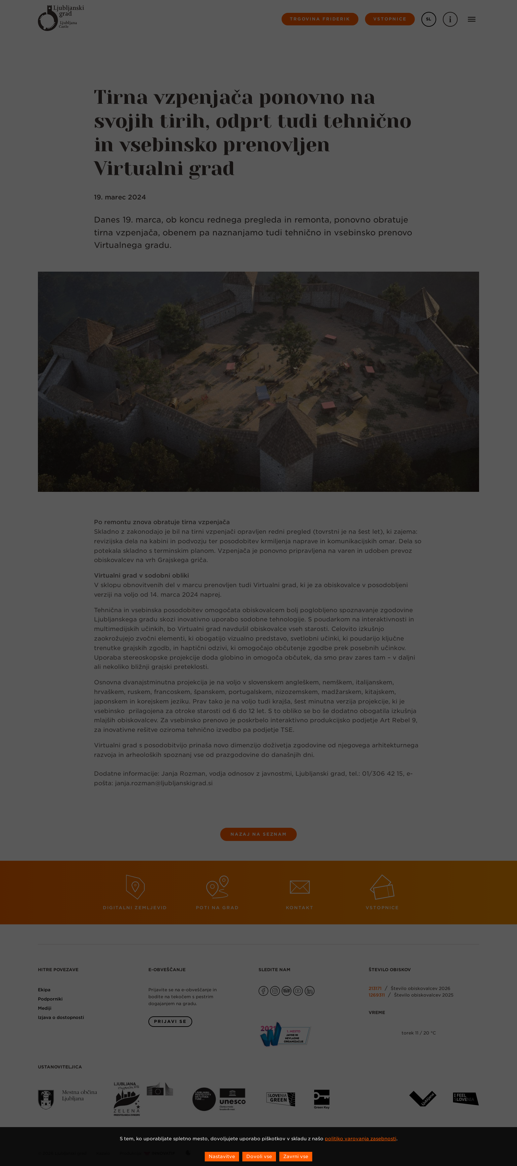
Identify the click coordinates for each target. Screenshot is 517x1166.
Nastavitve (222, 1156)
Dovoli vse (259, 1156)
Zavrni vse (295, 1156)
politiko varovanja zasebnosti (360, 1138)
